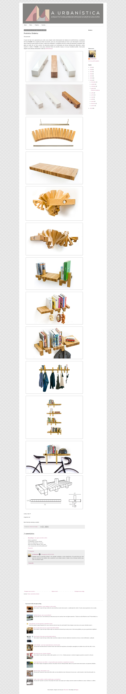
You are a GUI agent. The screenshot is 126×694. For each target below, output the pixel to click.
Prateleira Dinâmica (95, 90)
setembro (93, 86)
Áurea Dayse (31, 537)
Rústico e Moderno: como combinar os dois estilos (45, 606)
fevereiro (93, 103)
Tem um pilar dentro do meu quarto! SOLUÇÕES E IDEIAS (46, 627)
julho (92, 92)
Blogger (76, 689)
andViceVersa (48, 48)
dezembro (93, 82)
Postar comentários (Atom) (33, 594)
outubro (93, 84)
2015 (91, 76)
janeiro (93, 105)
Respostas (32, 551)
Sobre (30, 25)
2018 (91, 69)
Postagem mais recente (29, 591)
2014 (91, 78)
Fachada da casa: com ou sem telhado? (42, 615)
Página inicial (55, 591)
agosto (92, 88)
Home (25, 25)
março (92, 101)
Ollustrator (66, 689)
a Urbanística (35, 554)
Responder (30, 548)
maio (92, 97)
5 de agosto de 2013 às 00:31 (40, 537)
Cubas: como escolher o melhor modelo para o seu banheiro (47, 679)
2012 (91, 108)
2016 (91, 73)
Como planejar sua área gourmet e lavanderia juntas (40, 623)
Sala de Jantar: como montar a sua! (41, 670)
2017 (91, 71)
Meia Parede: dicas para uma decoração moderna (45, 636)
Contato (43, 25)
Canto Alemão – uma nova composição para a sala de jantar (47, 645)
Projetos (37, 25)
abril (92, 99)
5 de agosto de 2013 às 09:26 (47, 554)
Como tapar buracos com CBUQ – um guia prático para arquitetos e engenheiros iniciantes (54, 662)
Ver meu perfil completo (93, 61)
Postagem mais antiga (79, 591)
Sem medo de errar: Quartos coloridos (42, 653)
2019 (91, 67)
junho (92, 95)
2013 (91, 80)
